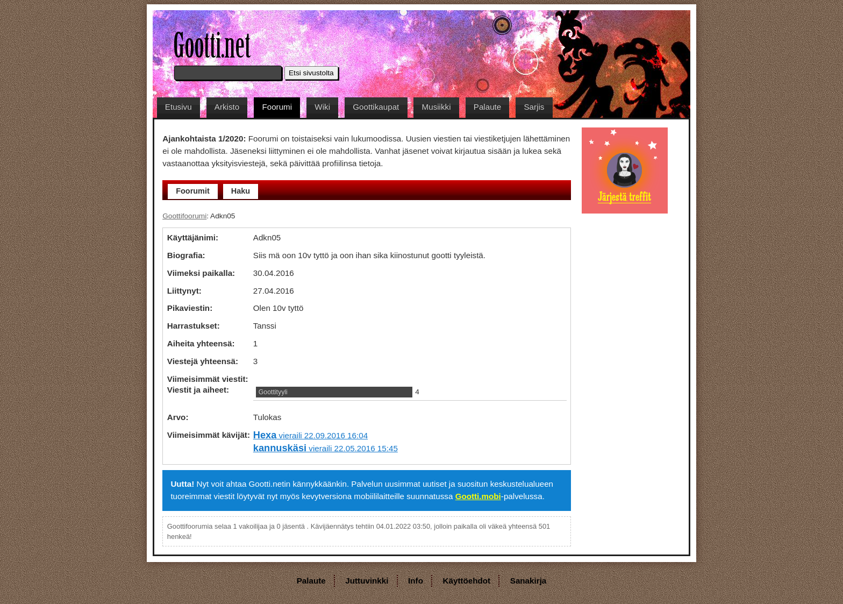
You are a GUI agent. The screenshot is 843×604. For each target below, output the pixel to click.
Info (415, 580)
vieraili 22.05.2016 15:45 (325, 448)
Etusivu (178, 106)
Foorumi (277, 106)
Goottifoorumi (184, 216)
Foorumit (193, 191)
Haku (240, 191)
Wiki (322, 106)
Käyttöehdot (467, 580)
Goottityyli (273, 392)
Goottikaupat (376, 106)
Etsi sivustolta (311, 73)
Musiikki (436, 106)
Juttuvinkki (366, 580)
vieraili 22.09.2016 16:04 (310, 435)
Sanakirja (528, 580)
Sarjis (534, 106)
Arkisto (227, 106)
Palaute (488, 106)
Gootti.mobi (478, 496)
